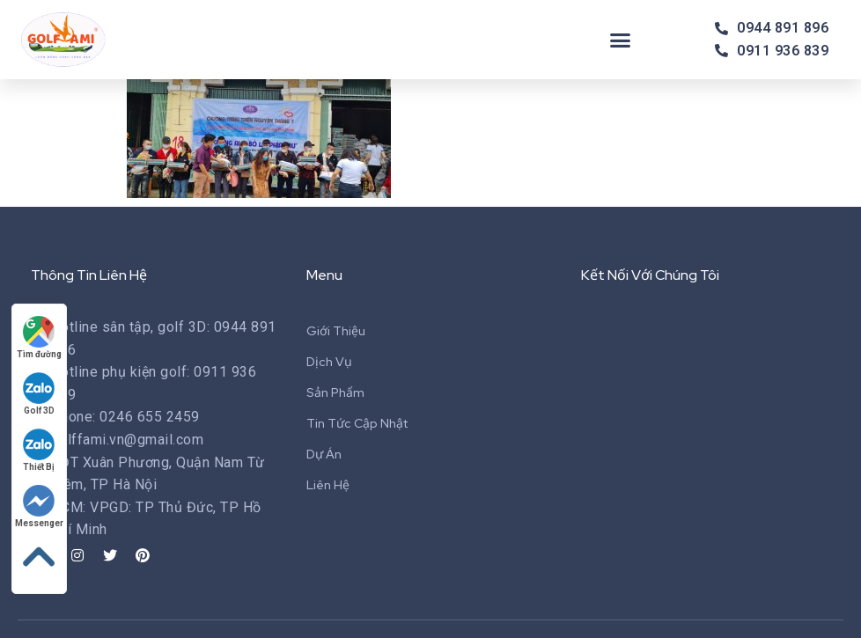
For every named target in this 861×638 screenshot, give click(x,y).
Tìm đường (39, 337)
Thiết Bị (39, 450)
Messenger (39, 506)
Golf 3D (39, 393)
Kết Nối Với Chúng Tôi (650, 275)
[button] (620, 39)
